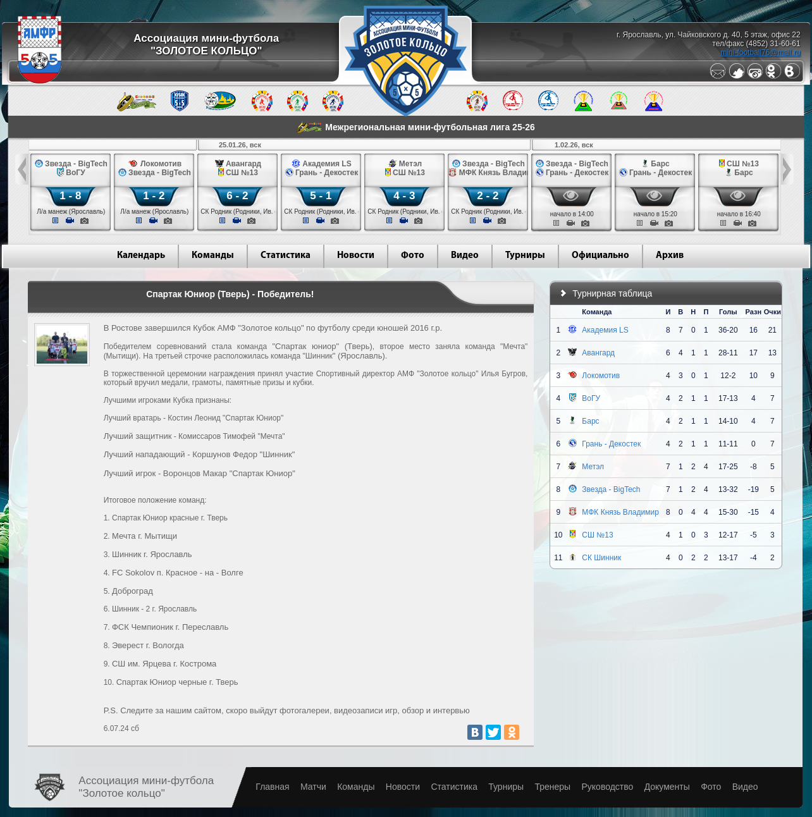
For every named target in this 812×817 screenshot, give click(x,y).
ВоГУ (591, 398)
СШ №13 (597, 535)
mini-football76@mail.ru (760, 52)
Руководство (607, 787)
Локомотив (601, 375)
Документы (667, 787)
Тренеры (552, 787)
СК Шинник (601, 557)
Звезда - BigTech (611, 489)
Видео (465, 256)
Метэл (593, 466)
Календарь (141, 256)
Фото (412, 256)
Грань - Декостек (611, 443)
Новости (355, 256)
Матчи (313, 787)
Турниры (525, 256)
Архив (670, 256)
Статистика (286, 256)
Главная (272, 787)
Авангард (598, 352)
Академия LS (605, 330)
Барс (590, 421)
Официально (600, 256)
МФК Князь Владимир (620, 512)
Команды (213, 256)
